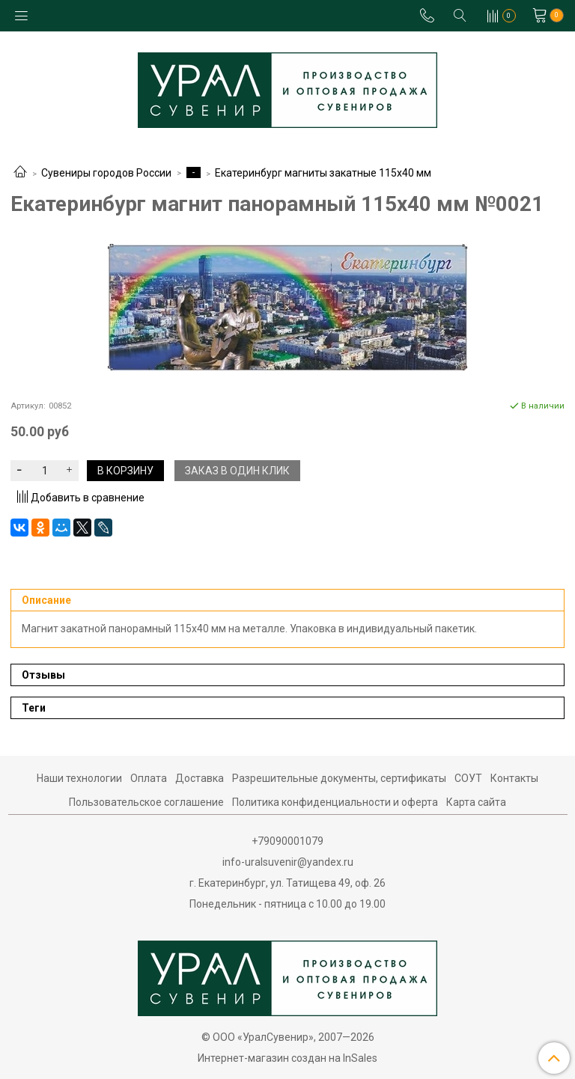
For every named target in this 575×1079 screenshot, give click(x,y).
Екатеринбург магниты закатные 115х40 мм (323, 173)
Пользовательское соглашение (146, 802)
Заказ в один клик (237, 471)
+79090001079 (287, 841)
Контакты (514, 778)
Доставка (199, 778)
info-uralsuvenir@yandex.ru (287, 862)
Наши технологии (79, 778)
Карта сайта (476, 802)
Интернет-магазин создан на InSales (287, 1058)
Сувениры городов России (106, 173)
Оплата (148, 778)
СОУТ (468, 778)
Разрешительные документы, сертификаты (339, 778)
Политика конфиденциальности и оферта (335, 802)
